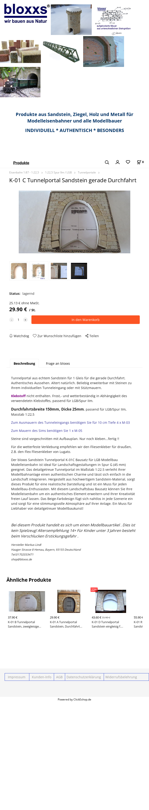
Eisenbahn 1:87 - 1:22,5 (24, 172)
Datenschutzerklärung (83, 677)
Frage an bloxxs (58, 363)
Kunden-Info (41, 677)
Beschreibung (24, 363)
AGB (59, 677)
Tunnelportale (87, 172)
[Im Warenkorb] (140, 162)
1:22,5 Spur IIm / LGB (58, 172)
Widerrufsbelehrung (120, 677)
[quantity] (18, 319)
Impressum (16, 677)
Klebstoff (18, 396)
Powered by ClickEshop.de (74, 699)
